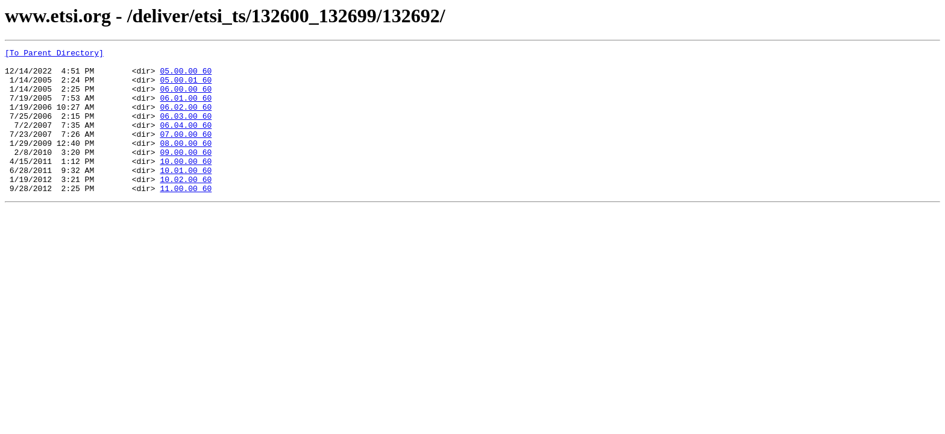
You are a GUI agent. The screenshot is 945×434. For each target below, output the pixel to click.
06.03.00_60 (186, 130)
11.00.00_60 (186, 217)
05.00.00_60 (186, 76)
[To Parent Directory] (54, 54)
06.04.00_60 (186, 141)
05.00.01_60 (186, 86)
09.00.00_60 (186, 173)
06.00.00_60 (186, 97)
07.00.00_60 (186, 151)
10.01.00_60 (186, 195)
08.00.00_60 (186, 162)
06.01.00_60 (186, 108)
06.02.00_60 (186, 119)
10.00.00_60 (186, 184)
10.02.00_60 (186, 206)
